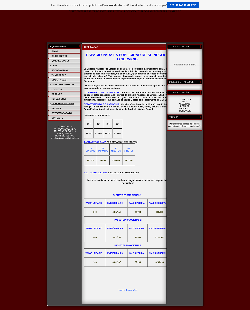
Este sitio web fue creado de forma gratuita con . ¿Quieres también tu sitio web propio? (125, 5)
